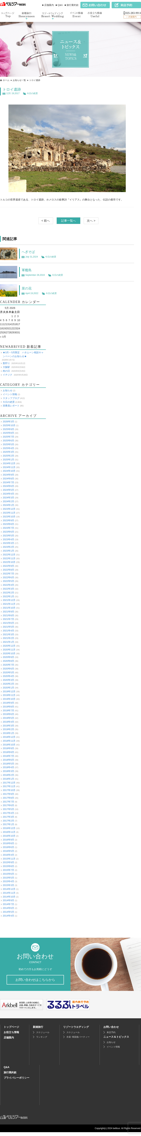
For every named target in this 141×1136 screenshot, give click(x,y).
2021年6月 (8, 623)
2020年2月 (8, 683)
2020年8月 (8, 661)
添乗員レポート (11, 405)
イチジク (7, 374)
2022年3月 (8, 588)
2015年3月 (8, 885)
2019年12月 (9, 691)
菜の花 (27, 288)
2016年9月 (8, 839)
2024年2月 (8, 501)
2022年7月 (8, 573)
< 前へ (45, 220)
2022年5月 (8, 581)
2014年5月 (8, 911)
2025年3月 (8, 451)
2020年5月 (8, 672)
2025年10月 (9, 425)
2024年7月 (8, 482)
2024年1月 (8, 505)
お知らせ (7, 390)
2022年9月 (8, 566)
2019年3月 (8, 725)
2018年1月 (8, 778)
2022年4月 (8, 585)
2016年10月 (9, 835)
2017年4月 (8, 813)
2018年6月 (8, 759)
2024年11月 (9, 467)
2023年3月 (8, 543)
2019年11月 (9, 695)
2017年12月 (9, 782)
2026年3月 (8, 421)
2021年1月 (8, 642)
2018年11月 (9, 740)
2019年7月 (8, 710)
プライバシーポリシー (16, 1081)
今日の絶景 (32, 93)
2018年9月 (8, 748)
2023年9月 (8, 520)
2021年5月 (8, 626)
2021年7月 (8, 619)
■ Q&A (59, 5)
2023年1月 (8, 550)
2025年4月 (8, 448)
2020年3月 (8, 680)
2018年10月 (9, 744)
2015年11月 (9, 858)
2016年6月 (8, 847)
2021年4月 (8, 630)
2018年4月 (8, 767)
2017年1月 (8, 824)
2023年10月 (9, 516)
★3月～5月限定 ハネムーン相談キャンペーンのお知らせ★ (23, 354)
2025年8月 (8, 432)
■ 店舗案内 (48, 5)
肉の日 (6, 370)
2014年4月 (8, 915)
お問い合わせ (111, 1030)
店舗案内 (9, 1041)
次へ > (91, 220)
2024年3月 (8, 497)
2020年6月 (8, 668)
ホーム (6, 80)
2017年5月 (8, 809)
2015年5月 (8, 877)
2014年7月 (8, 904)
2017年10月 (9, 790)
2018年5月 (8, 763)
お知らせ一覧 (19, 80)
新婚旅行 (38, 1030)
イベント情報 (10, 394)
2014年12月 (9, 889)
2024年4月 (8, 493)
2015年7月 (8, 870)
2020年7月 (8, 664)
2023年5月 (8, 535)
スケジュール (42, 1036)
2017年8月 (8, 797)
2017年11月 (9, 786)
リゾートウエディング (76, 1030)
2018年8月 (8, 752)
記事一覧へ (68, 220)
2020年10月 (9, 653)
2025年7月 (8, 436)
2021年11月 (9, 604)
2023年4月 (8, 539)
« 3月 (3, 336)
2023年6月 (8, 531)
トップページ (11, 1030)
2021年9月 (8, 611)
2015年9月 (8, 862)
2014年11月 (9, 892)
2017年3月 (8, 816)
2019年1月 (8, 733)
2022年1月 (8, 596)
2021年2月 (8, 638)
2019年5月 (8, 718)
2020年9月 (8, 657)
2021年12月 (9, 600)
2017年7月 (8, 801)
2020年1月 (8, 687)
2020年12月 (9, 645)
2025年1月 (8, 459)
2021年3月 (8, 634)
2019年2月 (8, 729)
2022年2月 (8, 592)
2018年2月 (8, 775)
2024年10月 (9, 470)
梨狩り (6, 363)
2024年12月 (9, 463)
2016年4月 (8, 854)
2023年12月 (9, 509)
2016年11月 (9, 832)
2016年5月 (8, 851)
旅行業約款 (10, 1076)
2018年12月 (9, 737)
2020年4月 (8, 676)
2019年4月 (8, 721)
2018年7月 (8, 756)
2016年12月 (9, 828)
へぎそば (29, 252)
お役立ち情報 (11, 1036)
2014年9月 (8, 900)
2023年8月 (8, 524)
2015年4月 (8, 881)
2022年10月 (9, 562)
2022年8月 (8, 569)
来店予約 (111, 1036)
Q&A (6, 1070)
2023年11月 (9, 512)
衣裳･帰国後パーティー (78, 1041)
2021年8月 (8, 615)
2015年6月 (8, 873)
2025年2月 (8, 455)
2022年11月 (9, 558)
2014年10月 (9, 896)
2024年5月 (8, 490)
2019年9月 (8, 702)
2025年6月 (8, 440)
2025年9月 (8, 429)
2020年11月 (9, 649)
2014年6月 (8, 908)
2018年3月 (8, 771)
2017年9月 (8, 794)
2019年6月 (8, 714)
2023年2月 (8, 547)
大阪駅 (6, 367)
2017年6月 (8, 805)
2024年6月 (8, 486)
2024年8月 (8, 478)
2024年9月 (8, 474)
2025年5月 (8, 444)
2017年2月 (8, 820)
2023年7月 (8, 528)
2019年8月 (8, 706)
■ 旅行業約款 (72, 5)
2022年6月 (8, 577)
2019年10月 (9, 699)
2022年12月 (9, 554)
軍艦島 (27, 270)
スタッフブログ (11, 398)
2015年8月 (8, 866)
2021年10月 (9, 607)
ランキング (41, 1041)
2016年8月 (8, 843)
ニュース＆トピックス (116, 1040)
